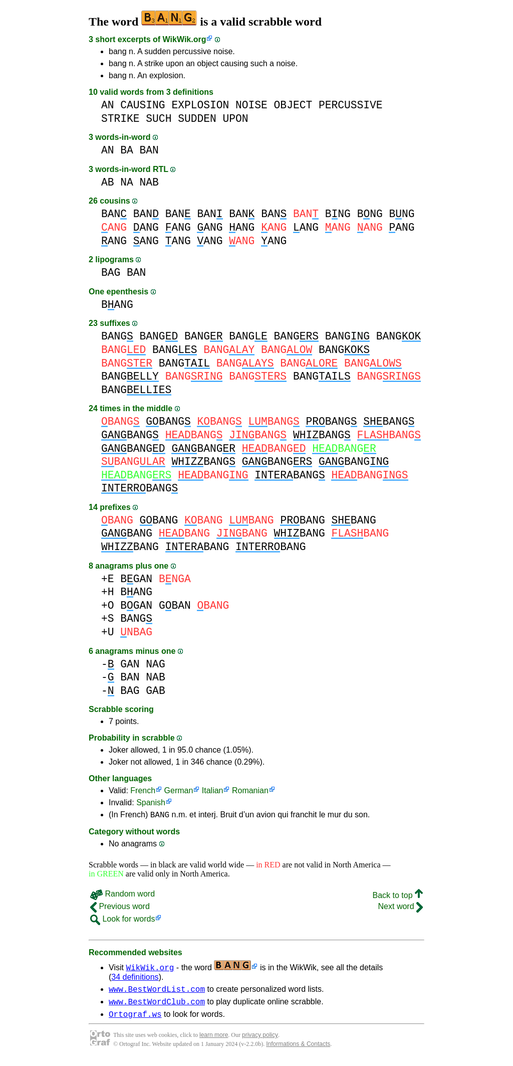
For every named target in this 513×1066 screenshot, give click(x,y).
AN (107, 105)
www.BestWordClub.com (157, 1005)
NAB (149, 182)
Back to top (398, 897)
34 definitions (134, 978)
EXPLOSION (200, 105)
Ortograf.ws (135, 1019)
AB (107, 182)
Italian (212, 790)
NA (126, 182)
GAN (129, 664)
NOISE (251, 105)
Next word (400, 908)
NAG (155, 664)
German (178, 790)
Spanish (150, 802)
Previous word (120, 908)
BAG (110, 272)
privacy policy (260, 1040)
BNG (338, 214)
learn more (213, 1040)
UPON (235, 118)
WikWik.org (184, 39)
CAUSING (142, 105)
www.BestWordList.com (157, 991)
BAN (149, 150)
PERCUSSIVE (351, 105)
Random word (122, 895)
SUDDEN (197, 118)
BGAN (136, 579)
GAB (155, 690)
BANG (117, 304)
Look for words (122, 920)
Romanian (250, 790)
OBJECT (293, 105)
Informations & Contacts (298, 1049)
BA (126, 150)
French (142, 790)
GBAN (175, 605)
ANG (146, 227)
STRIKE (120, 118)
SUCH (158, 118)
